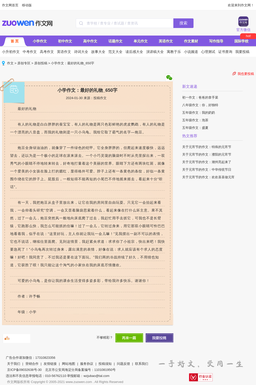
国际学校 (241, 41)
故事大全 (98, 52)
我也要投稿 (246, 74)
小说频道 (191, 52)
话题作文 (115, 41)
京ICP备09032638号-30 (24, 370)
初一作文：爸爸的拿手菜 (200, 97)
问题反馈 (123, 364)
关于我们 (13, 364)
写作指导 (216, 41)
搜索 (183, 23)
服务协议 (86, 364)
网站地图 (68, 364)
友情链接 (50, 364)
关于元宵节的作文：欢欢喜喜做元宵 (208, 177)
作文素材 (191, 41)
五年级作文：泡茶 (195, 120)
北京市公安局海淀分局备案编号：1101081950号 (80, 370)
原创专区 (23, 63)
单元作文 (141, 41)
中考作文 (30, 52)
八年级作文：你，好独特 (200, 105)
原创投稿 (40, 63)
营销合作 (32, 364)
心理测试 (208, 52)
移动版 (27, 5)
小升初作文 (11, 52)
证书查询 (225, 52)
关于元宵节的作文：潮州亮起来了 (206, 162)
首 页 (15, 41)
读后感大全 (134, 52)
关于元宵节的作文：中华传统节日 (206, 169)
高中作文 (90, 41)
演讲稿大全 (155, 52)
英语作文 (166, 41)
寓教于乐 (174, 52)
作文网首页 (10, 5)
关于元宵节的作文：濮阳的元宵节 (206, 154)
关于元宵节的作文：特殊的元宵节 (206, 147)
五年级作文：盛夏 (195, 128)
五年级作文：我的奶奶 (198, 112)
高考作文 (47, 52)
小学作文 (40, 41)
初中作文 (65, 41)
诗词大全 (81, 52)
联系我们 (141, 364)
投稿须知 (105, 364)
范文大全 (115, 52)
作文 (10, 63)
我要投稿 (242, 52)
